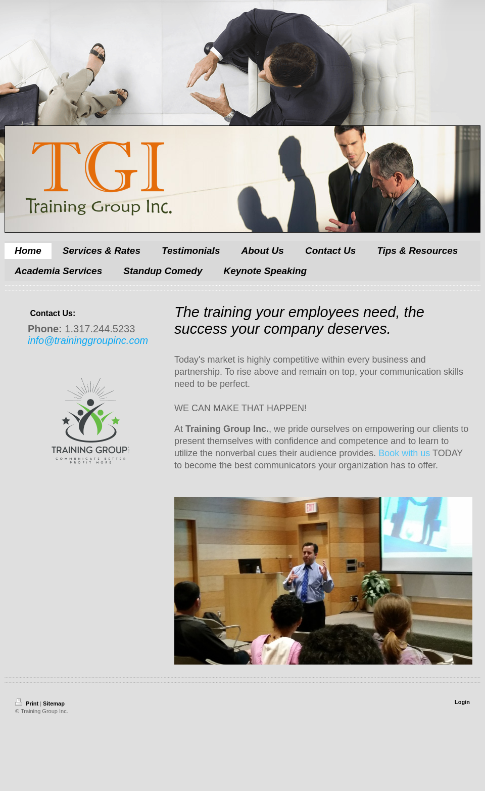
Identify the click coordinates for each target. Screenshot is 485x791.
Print (27, 703)
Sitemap (54, 703)
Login (462, 702)
